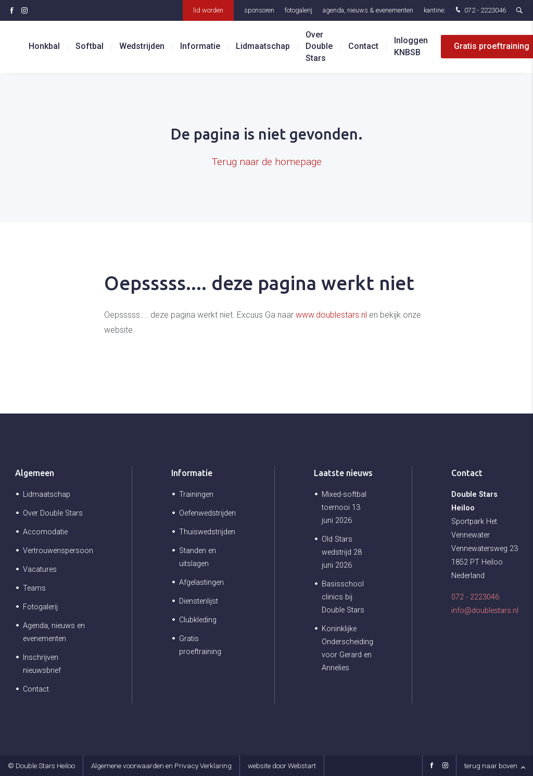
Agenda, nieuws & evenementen (368, 10)
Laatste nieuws (343, 473)
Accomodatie (45, 532)
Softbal (89, 47)
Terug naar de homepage (267, 162)
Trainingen (196, 494)
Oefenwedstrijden (207, 513)
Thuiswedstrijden (207, 532)
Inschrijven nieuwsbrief (42, 664)
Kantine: (435, 10)
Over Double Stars (319, 46)
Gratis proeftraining (200, 645)
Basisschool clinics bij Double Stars (343, 597)
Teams (34, 588)
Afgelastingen (201, 582)
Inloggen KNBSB (411, 46)
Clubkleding (198, 620)
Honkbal (44, 47)
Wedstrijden (141, 47)
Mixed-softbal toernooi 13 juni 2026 (344, 507)
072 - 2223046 (479, 11)
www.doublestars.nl (331, 315)
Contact (363, 47)
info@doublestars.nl (484, 610)
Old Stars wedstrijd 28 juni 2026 (342, 552)
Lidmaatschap (263, 47)
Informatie (191, 473)
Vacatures (40, 569)
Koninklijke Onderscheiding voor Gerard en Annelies (347, 648)
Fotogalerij (298, 10)
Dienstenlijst (198, 601)
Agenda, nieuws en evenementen (54, 632)
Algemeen (34, 473)
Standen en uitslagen (197, 557)
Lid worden (208, 10)
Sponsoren (259, 10)
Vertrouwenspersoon (58, 550)
